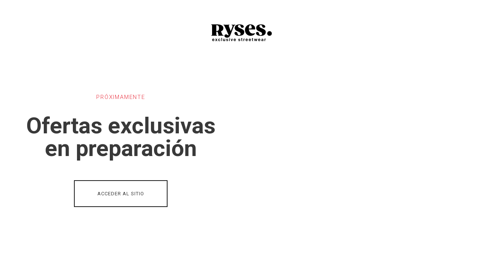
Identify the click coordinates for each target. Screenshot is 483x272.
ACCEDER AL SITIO (120, 193)
